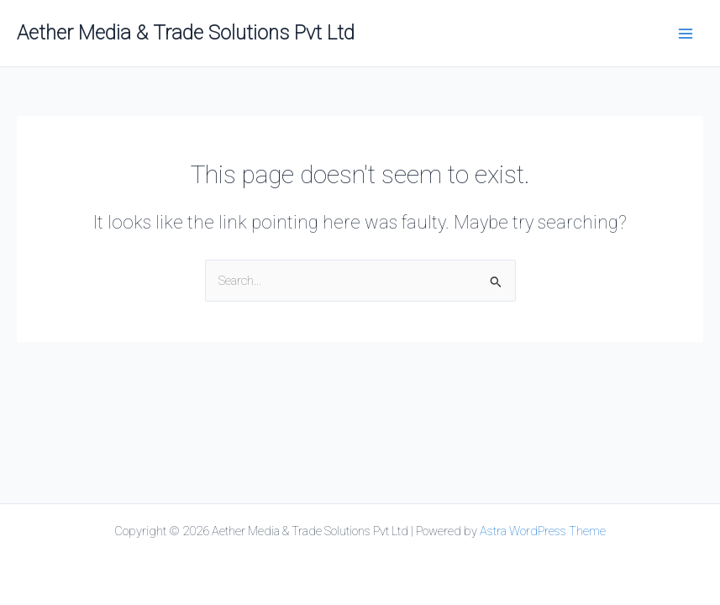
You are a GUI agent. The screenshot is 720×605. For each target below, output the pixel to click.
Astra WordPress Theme (543, 531)
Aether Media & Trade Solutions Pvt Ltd (186, 33)
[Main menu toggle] (685, 33)
